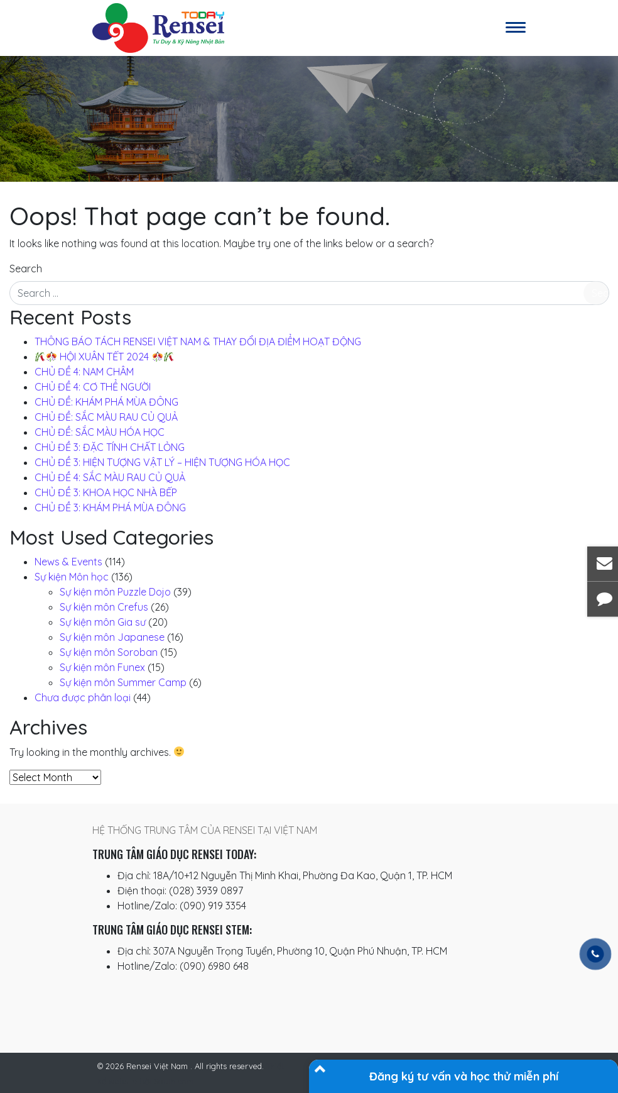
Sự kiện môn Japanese (112, 637)
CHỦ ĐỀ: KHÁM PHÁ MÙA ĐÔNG (106, 402)
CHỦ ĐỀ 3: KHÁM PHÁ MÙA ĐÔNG (110, 507)
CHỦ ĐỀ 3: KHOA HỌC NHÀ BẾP (106, 492)
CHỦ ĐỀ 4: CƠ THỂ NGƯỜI (93, 386)
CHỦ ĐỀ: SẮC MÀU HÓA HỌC (100, 432)
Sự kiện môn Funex (102, 667)
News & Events (68, 561)
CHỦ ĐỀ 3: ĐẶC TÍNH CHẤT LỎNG (110, 447)
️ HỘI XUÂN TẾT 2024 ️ (104, 356)
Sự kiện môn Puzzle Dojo (115, 591)
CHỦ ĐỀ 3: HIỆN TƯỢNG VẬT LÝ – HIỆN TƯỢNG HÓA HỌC (162, 462)
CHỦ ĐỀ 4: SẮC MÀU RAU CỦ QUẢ (110, 477)
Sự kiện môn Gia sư (103, 622)
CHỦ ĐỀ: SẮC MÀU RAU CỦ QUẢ (106, 417)
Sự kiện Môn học (72, 576)
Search (25, 268)
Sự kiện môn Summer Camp (123, 682)
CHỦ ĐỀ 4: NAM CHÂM (84, 371)
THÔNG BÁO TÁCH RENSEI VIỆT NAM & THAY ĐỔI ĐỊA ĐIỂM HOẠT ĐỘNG (198, 341)
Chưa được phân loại (83, 697)
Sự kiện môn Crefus (104, 607)
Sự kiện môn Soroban (109, 652)
